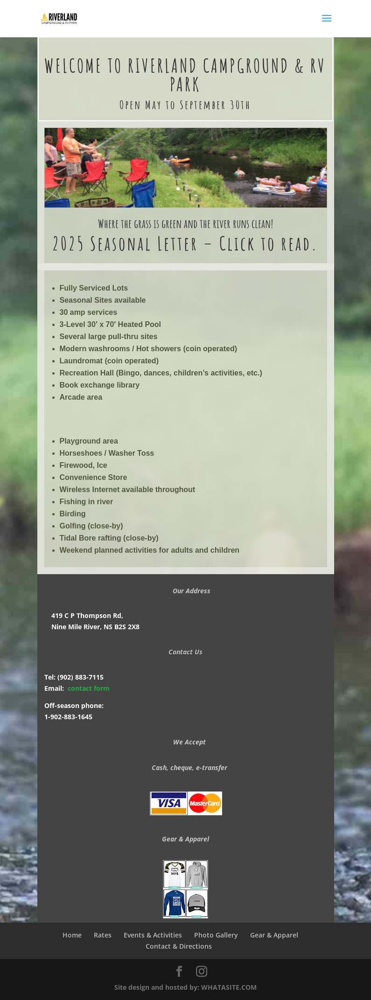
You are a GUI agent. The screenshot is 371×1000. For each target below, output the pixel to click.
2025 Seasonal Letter (125, 243)
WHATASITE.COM (229, 987)
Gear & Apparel (274, 935)
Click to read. (269, 243)
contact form (89, 688)
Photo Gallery (216, 935)
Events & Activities (153, 935)
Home (72, 935)
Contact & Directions (181, 946)
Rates (103, 935)
